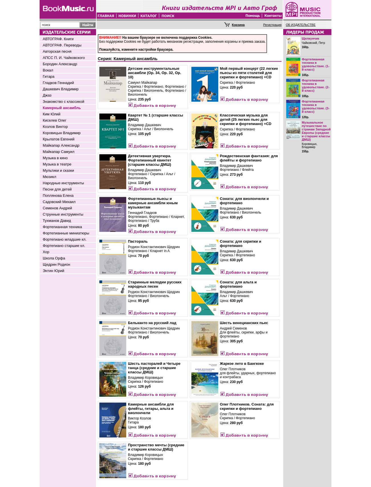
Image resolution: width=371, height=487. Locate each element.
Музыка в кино (55, 158)
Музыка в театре (57, 164)
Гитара (48, 76)
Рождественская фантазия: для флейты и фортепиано (249, 158)
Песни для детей (57, 189)
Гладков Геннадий (58, 83)
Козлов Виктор (55, 126)
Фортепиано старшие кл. (64, 245)
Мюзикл (49, 177)
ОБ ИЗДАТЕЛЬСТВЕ (301, 24)
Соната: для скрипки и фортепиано (240, 243)
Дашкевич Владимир (61, 89)
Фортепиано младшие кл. (65, 239)
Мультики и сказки (58, 170)
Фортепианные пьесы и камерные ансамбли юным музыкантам (153, 203)
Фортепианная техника (62, 227)
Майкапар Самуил (58, 152)
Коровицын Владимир (62, 133)
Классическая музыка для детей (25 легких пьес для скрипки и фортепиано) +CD (246, 119)
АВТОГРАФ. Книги (58, 39)
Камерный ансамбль (62, 108)
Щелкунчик (310, 38)
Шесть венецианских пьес (244, 323)
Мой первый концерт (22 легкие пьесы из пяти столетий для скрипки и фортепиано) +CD (249, 72)
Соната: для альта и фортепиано (238, 284)
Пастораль (138, 241)
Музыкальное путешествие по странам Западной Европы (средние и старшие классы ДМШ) (316, 131)
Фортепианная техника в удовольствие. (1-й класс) (315, 64)
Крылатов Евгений (58, 139)
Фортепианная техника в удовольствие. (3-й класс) (315, 106)
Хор (46, 252)
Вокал (48, 70)
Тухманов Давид (57, 220)
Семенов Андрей (57, 208)
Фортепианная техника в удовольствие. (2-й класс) (315, 85)
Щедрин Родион (56, 264)
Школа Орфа (54, 258)
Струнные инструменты (63, 214)
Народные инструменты (63, 183)
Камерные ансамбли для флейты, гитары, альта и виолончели (151, 408)
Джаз (47, 95)
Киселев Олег (54, 120)
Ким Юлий (51, 114)
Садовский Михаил (59, 202)
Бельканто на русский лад (152, 323)
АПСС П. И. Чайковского (64, 58)
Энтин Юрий (53, 271)
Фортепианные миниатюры (66, 233)
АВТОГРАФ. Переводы (62, 45)
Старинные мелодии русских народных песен (155, 284)
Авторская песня (57, 51)
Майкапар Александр (61, 145)
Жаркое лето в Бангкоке (242, 363)
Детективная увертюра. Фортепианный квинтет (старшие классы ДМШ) (149, 160)
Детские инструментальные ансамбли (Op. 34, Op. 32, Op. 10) (154, 72)
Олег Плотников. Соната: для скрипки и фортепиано (247, 406)
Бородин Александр (60, 64)
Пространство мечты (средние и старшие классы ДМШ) (156, 447)
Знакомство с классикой (63, 101)
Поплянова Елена (58, 195)
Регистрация (272, 24)
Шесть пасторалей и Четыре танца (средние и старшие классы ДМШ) (154, 367)
